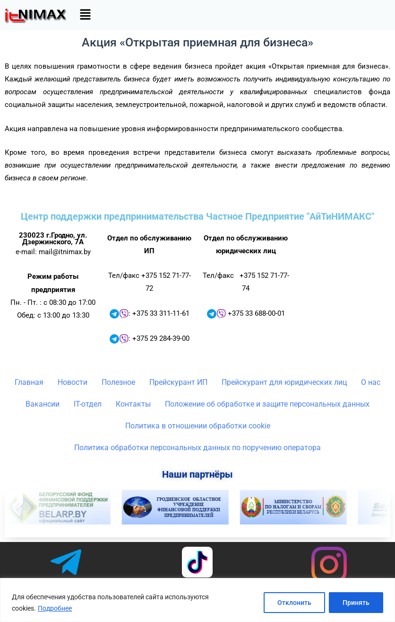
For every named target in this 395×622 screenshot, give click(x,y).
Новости (72, 382)
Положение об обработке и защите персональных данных (267, 404)
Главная (29, 382)
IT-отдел (88, 404)
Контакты (133, 404)
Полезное (118, 382)
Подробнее (55, 608)
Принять (356, 602)
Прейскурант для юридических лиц (284, 382)
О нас (370, 382)
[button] (85, 15)
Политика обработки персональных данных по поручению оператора (197, 447)
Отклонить (294, 602)
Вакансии (43, 404)
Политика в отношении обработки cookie (197, 425)
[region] (197, 600)
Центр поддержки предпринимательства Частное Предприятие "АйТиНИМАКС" (197, 216)
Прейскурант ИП (178, 382)
